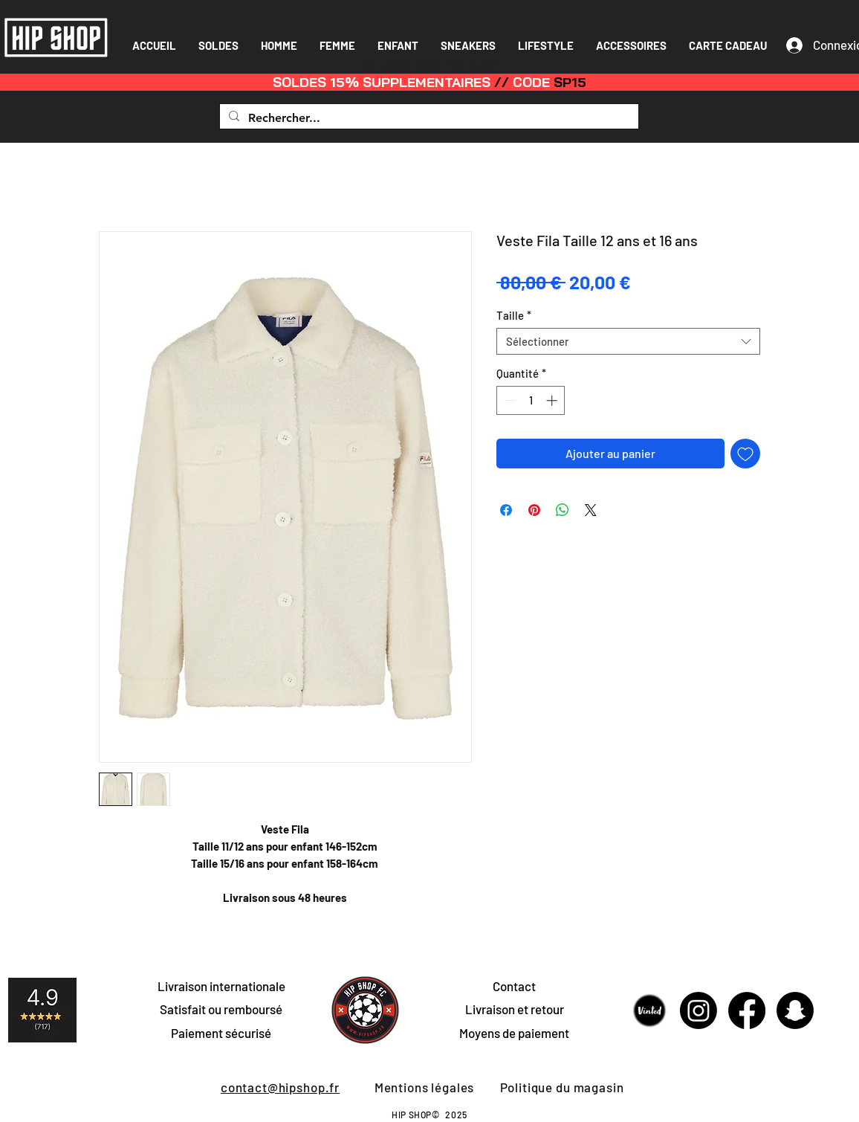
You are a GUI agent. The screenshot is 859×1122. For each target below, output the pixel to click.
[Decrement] (509, 400)
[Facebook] (746, 1010)
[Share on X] (591, 510)
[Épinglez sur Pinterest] (534, 510)
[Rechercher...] (427, 118)
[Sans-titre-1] (650, 1010)
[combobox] (628, 341)
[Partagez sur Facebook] (506, 510)
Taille (513, 315)
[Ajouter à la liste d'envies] (745, 453)
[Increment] (553, 400)
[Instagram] (698, 1010)
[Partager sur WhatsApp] (562, 510)
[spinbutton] (531, 400)
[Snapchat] (795, 1010)
